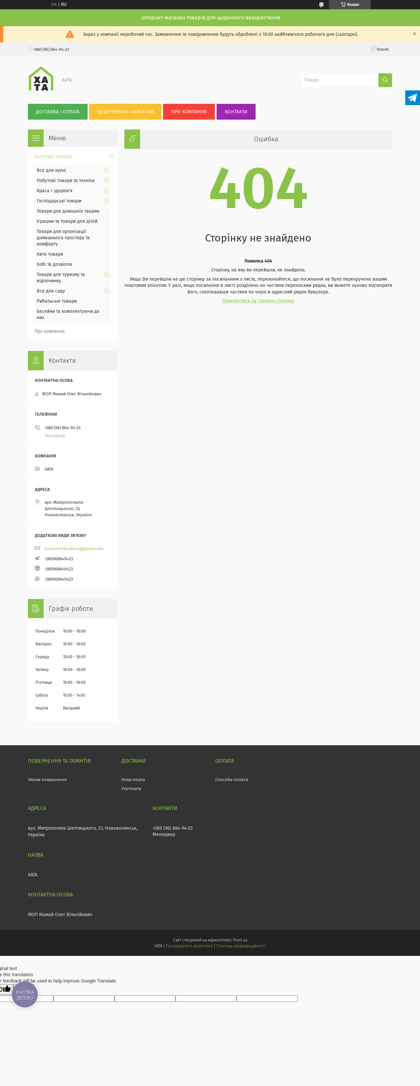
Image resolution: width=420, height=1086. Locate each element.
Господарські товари (59, 201)
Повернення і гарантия (125, 112)
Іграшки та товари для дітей (67, 221)
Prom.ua (240, 940)
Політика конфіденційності (240, 946)
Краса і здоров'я (55, 191)
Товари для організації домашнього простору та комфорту (63, 238)
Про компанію (189, 112)
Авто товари (50, 254)
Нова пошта (133, 779)
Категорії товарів (53, 156)
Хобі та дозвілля (54, 264)
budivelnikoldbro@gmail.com (74, 548)
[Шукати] (385, 80)
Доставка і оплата (57, 112)
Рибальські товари (57, 301)
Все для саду (51, 291)
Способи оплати (231, 779)
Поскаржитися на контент (189, 946)
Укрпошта (131, 788)
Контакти (236, 112)
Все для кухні (51, 170)
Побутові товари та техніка (66, 180)
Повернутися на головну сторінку (258, 301)
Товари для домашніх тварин (68, 211)
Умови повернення (47, 779)
